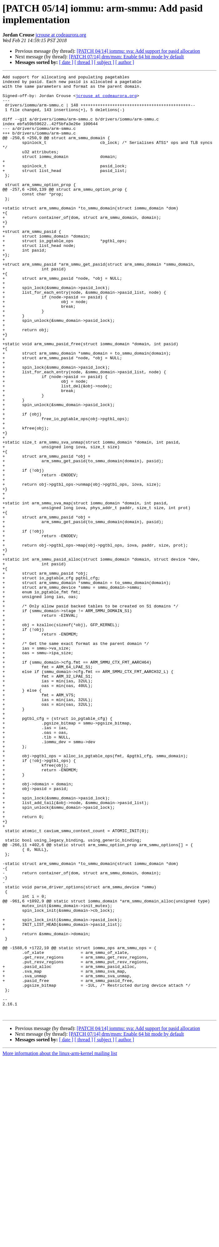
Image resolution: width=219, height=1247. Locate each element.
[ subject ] (104, 62)
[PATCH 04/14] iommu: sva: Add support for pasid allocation (138, 51)
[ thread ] (83, 62)
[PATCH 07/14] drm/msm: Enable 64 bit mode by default (126, 56)
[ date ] (66, 62)
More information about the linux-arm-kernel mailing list (60, 1241)
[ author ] (124, 62)
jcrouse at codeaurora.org (61, 34)
